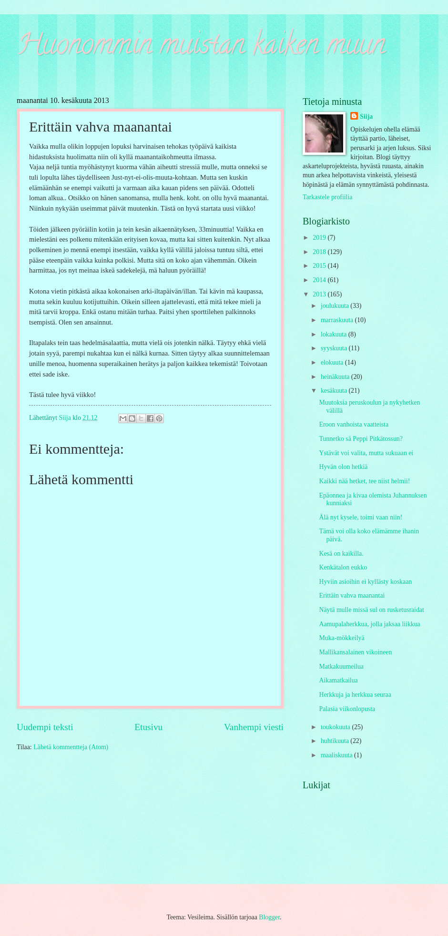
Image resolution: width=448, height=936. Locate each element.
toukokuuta (336, 727)
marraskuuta (338, 320)
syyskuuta (335, 348)
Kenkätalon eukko (343, 567)
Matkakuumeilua (341, 666)
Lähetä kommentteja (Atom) (70, 747)
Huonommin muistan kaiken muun (201, 47)
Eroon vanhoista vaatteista (353, 424)
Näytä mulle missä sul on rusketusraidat (371, 609)
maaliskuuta (337, 755)
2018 (320, 251)
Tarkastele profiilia (327, 197)
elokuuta (333, 362)
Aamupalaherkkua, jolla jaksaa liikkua (369, 624)
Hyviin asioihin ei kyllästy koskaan (365, 581)
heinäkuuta (336, 376)
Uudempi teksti (45, 727)
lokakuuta (334, 334)
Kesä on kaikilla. (341, 553)
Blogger (269, 917)
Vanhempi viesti (254, 727)
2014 (320, 280)
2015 (320, 265)
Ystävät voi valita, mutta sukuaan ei (366, 453)
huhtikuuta (335, 740)
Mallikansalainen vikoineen (355, 652)
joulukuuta (335, 305)
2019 (320, 237)
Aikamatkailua (338, 680)
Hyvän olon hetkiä (343, 466)
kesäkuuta (335, 390)
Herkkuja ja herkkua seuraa (355, 694)
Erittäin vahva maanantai (352, 595)
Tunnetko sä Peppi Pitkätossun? (360, 438)
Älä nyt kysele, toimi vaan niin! (360, 517)
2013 (320, 294)
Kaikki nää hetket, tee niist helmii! (364, 481)
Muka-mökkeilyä (341, 637)
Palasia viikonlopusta (347, 708)
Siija (366, 116)
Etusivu (148, 727)
